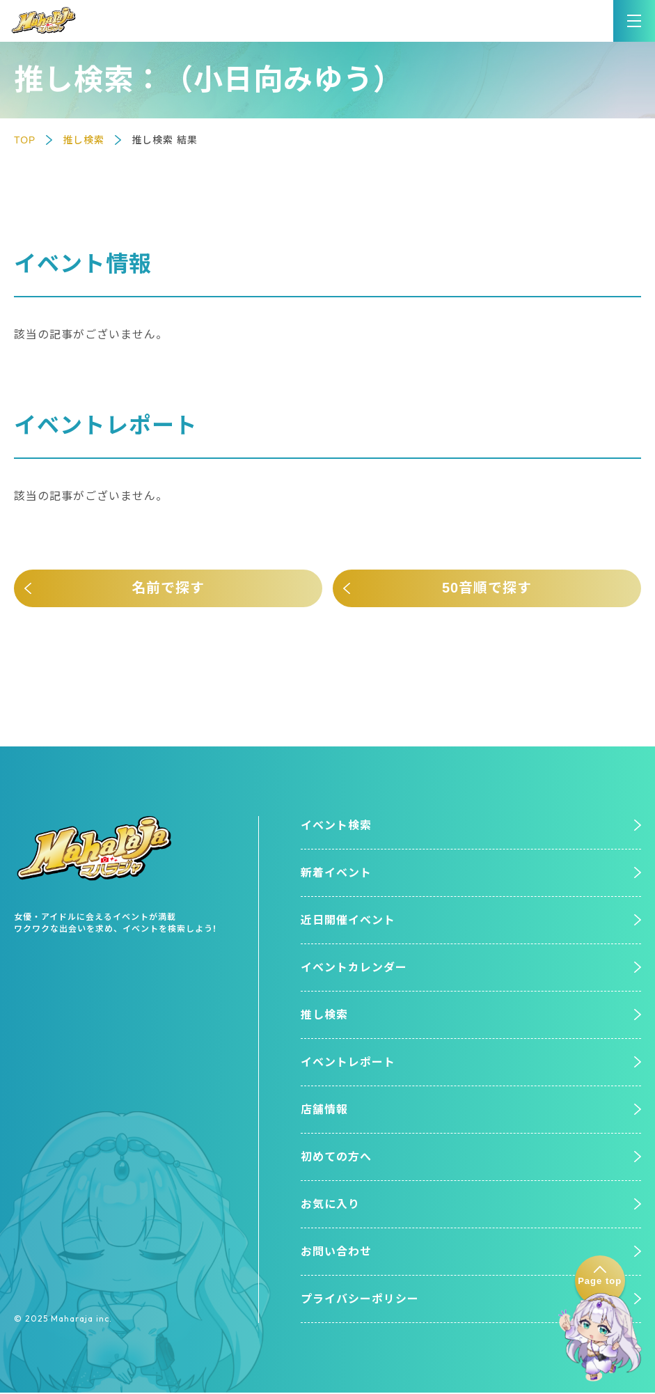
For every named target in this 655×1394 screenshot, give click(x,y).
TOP (25, 140)
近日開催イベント (348, 921)
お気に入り (330, 1206)
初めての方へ (336, 1158)
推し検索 (83, 140)
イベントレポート (348, 1063)
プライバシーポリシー (360, 1300)
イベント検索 (336, 825)
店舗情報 (324, 1110)
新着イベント (336, 873)
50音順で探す (487, 588)
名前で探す (168, 588)
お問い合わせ (336, 1253)
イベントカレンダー (354, 968)
